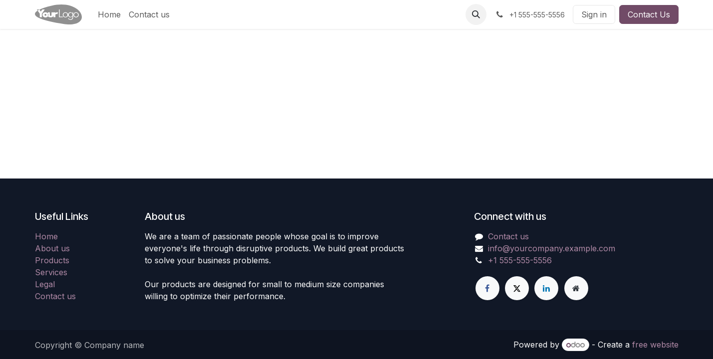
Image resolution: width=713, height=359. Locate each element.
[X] (517, 288)
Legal (45, 284)
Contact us (55, 296)
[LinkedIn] (546, 288)
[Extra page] (576, 288)
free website (655, 345)
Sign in (594, 14)
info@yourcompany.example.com (551, 248)
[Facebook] (487, 288)
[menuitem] (109, 14)
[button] (476, 14)
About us (52, 248)
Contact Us (649, 14)
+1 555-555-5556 (520, 260)
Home (46, 236)
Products (52, 260)
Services (51, 272)
